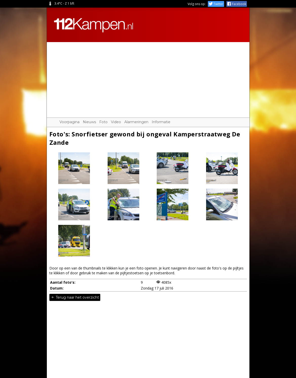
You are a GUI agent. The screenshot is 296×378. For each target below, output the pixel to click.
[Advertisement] (148, 77)
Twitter (216, 4)
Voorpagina (70, 122)
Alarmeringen (136, 122)
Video (116, 122)
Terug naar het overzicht (75, 297)
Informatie (161, 122)
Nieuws (89, 122)
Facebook (236, 4)
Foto (103, 122)
